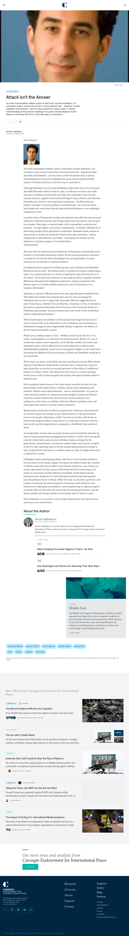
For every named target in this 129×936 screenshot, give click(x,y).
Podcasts (101, 896)
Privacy (100, 911)
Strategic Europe (29, 783)
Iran (10, 652)
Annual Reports (103, 905)
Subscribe (30, 867)
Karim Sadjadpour (15, 131)
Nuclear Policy (32, 646)
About (68, 895)
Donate (69, 906)
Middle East (79, 646)
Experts (69, 901)
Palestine (40, 652)
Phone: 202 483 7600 (11, 902)
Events (100, 887)
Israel (18, 652)
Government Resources (106, 917)
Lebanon (29, 652)
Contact (100, 902)
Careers (100, 908)
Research (70, 884)
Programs (102, 883)
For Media (101, 914)
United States (64, 646)
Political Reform (15, 646)
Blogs (99, 892)
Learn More (74, 632)
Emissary (25, 703)
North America (48, 646)
